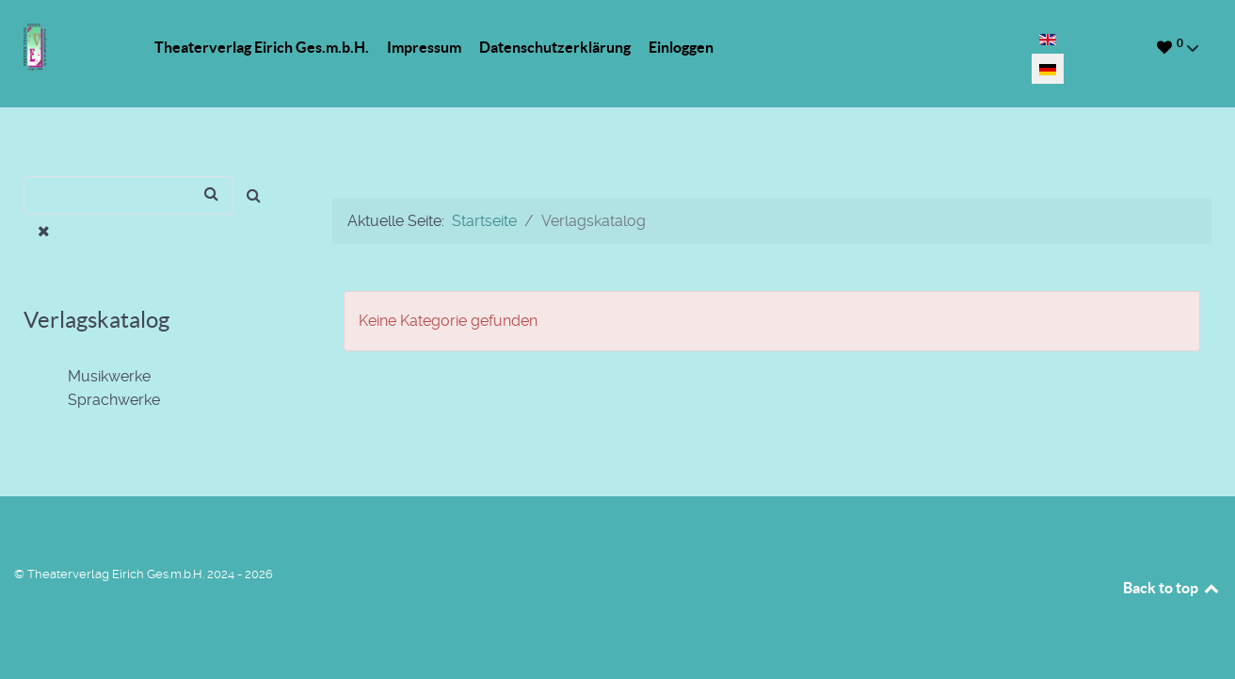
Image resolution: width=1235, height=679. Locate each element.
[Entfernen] (44, 232)
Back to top (1172, 587)
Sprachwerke (102, 400)
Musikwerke (98, 376)
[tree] (154, 388)
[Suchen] (128, 195)
